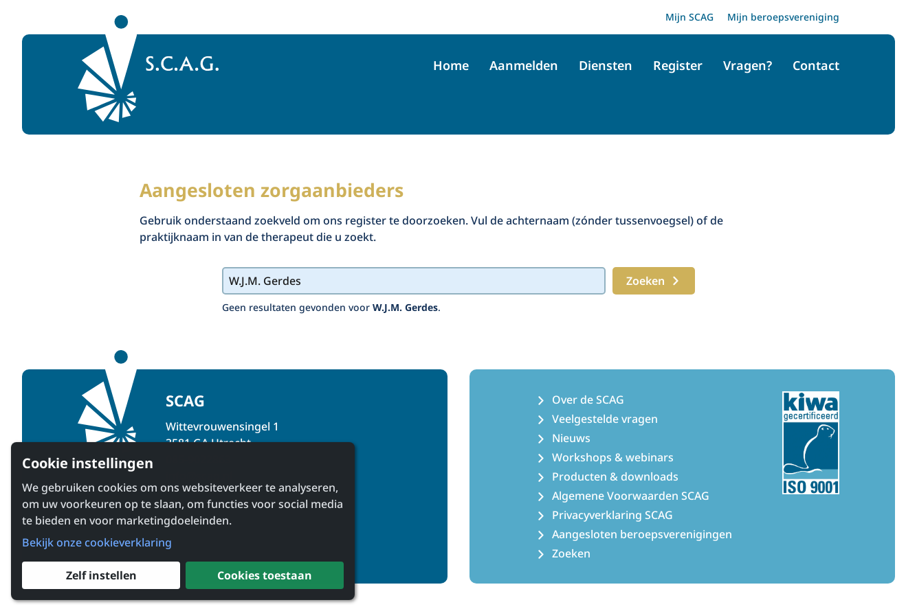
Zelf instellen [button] (101, 575)
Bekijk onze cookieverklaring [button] (97, 542)
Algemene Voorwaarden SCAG (630, 495)
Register (678, 65)
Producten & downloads (615, 476)
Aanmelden (523, 65)
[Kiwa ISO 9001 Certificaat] (810, 442)
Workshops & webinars (613, 457)
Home (451, 65)
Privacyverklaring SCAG (612, 514)
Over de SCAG (588, 399)
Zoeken (653, 281)
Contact (816, 65)
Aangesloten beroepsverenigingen (642, 534)
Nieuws (571, 438)
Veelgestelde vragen (605, 418)
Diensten (605, 65)
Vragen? (747, 65)
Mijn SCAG (689, 16)
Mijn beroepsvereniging (783, 16)
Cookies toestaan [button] (264, 575)
